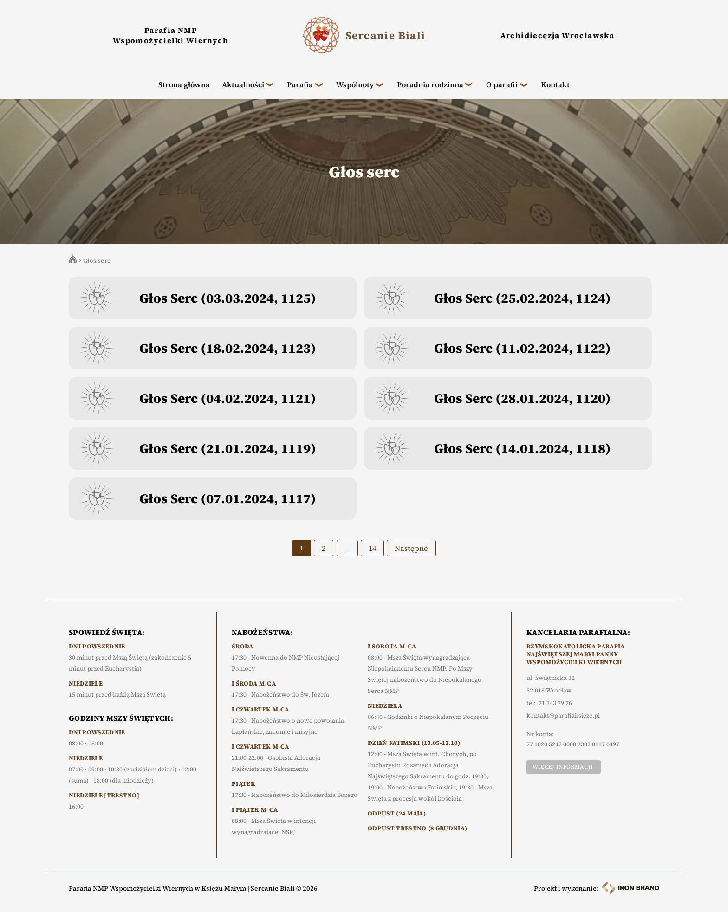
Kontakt (555, 84)
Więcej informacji (563, 766)
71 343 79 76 (555, 703)
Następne (411, 556)
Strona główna (184, 84)
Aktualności (243, 84)
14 (372, 556)
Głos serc (97, 268)
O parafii (502, 84)
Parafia (300, 84)
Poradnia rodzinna (430, 84)
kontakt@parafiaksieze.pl (563, 715)
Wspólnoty (355, 84)
